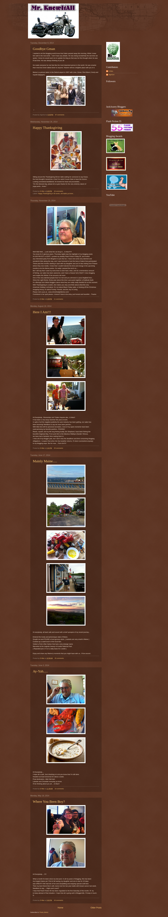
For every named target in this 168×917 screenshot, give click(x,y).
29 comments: (59, 448)
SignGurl (111, 74)
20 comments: (59, 658)
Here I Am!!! (42, 312)
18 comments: (59, 191)
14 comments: (59, 789)
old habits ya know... (67, 193)
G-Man (110, 71)
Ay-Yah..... (40, 671)
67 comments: (60, 115)
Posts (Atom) (44, 912)
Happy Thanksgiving (47, 128)
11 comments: (59, 299)
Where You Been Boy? (49, 801)
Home (60, 908)
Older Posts (96, 908)
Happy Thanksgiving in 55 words (49, 193)
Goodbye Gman (44, 49)
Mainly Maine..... (45, 461)
